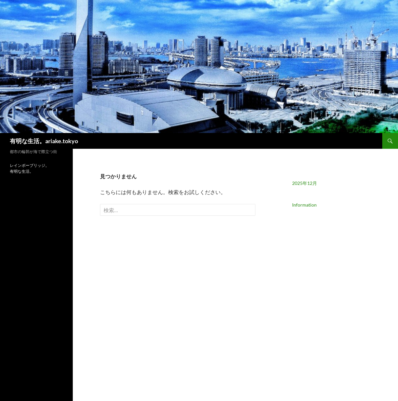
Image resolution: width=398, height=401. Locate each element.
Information (304, 205)
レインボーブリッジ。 (29, 165)
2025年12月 (304, 183)
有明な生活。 (21, 171)
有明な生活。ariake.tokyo (44, 141)
